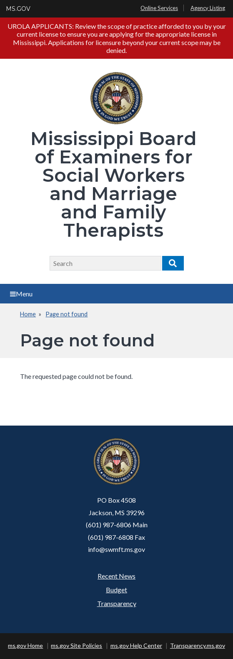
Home (28, 314)
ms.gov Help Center (136, 645)
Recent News (116, 576)
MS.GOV (18, 9)
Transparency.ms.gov (197, 645)
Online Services (159, 8)
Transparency (116, 603)
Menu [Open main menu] (21, 294)
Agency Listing (207, 8)
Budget (116, 590)
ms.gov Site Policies (76, 645)
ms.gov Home (25, 645)
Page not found (66, 314)
